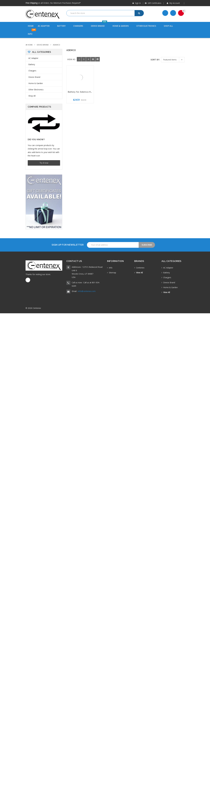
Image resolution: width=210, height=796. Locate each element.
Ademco (56, 45)
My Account (174, 3)
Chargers (79, 26)
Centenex (140, 267)
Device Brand (99, 24)
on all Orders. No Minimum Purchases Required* (53, 3)
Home (30, 26)
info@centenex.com (87, 291)
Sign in (137, 3)
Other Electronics (147, 26)
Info (32, 32)
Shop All (168, 26)
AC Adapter (45, 26)
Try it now (44, 163)
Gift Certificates (153, 3)
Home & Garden (122, 26)
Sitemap (112, 272)
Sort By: (155, 59)
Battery (63, 26)
